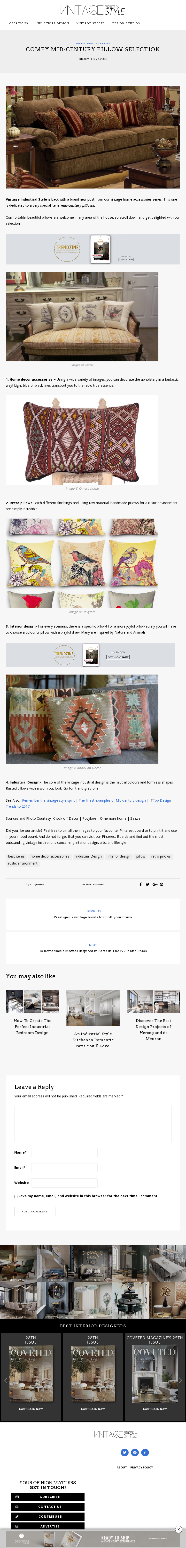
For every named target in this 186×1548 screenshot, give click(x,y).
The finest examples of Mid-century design (112, 801)
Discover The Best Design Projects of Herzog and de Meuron (153, 1029)
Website (21, 1183)
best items (16, 857)
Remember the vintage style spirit (48, 801)
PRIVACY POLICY (141, 1468)
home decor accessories (50, 857)
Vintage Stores (91, 23)
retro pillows (161, 857)
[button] (180, 1380)
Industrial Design (52, 23)
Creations (18, 23)
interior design (119, 857)
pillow (140, 857)
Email (19, 1168)
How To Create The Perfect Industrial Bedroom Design (32, 1026)
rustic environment (23, 864)
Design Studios (126, 23)
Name (20, 1153)
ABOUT (122, 1468)
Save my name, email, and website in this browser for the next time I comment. (88, 1196)
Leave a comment (93, 884)
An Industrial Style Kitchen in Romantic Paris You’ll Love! (93, 1040)
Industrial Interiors (93, 43)
